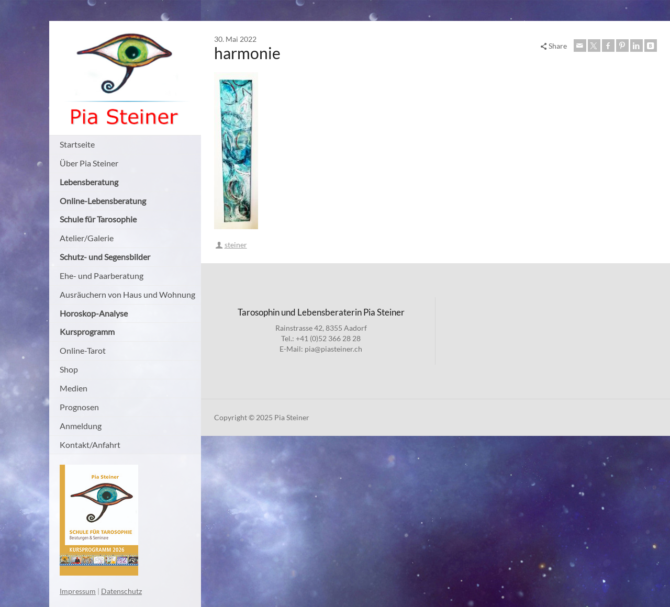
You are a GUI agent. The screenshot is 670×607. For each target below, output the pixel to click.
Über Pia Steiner (89, 163)
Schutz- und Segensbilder (105, 257)
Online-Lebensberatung (103, 201)
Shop (69, 369)
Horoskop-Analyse (94, 313)
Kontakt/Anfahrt (90, 444)
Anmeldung (81, 426)
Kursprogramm (87, 331)
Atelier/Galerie (87, 238)
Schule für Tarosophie (98, 219)
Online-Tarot (83, 350)
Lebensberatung (89, 182)
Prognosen (79, 407)
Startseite (77, 144)
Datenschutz (121, 591)
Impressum (78, 591)
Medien (73, 388)
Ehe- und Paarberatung (101, 275)
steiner (236, 244)
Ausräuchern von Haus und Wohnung (127, 294)
